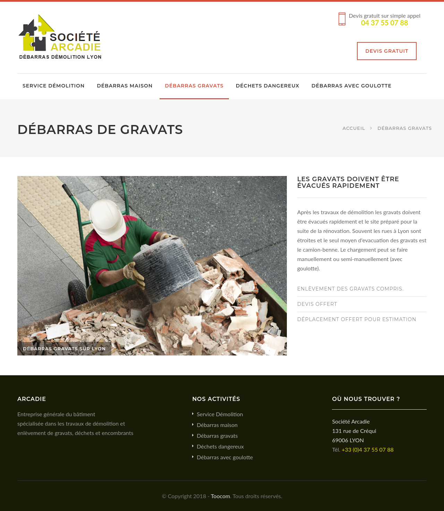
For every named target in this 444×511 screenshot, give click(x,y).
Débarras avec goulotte (351, 86)
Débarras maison (125, 86)
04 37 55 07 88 (384, 22)
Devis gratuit (386, 51)
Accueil (354, 128)
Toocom (220, 496)
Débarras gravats (194, 86)
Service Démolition (54, 86)
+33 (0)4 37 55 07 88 (368, 449)
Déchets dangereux (267, 86)
